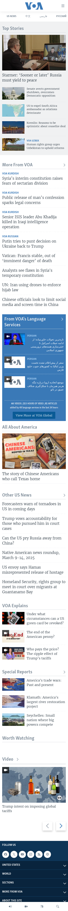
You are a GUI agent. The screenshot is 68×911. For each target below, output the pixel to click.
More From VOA (34, 165)
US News (11, 16)
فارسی (43, 16)
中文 (27, 16)
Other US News (34, 495)
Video (10, 759)
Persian (31, 336)
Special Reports (34, 672)
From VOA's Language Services (34, 322)
